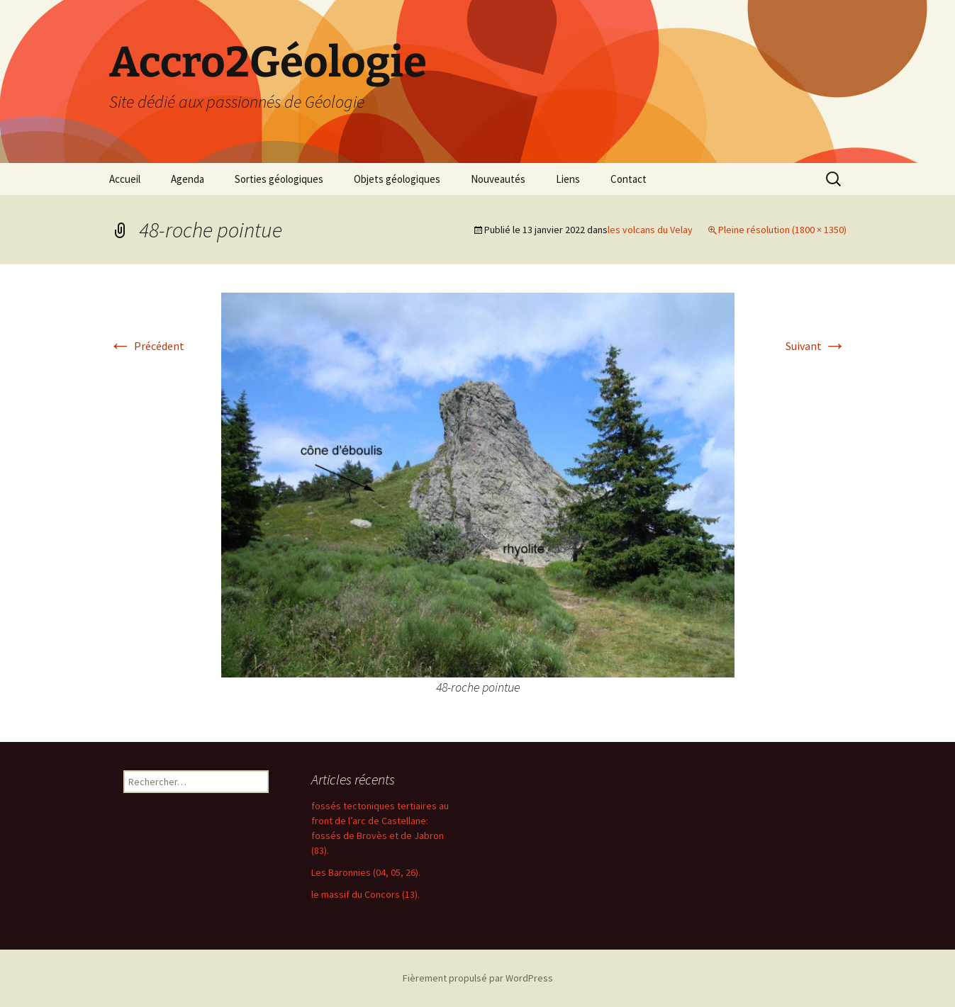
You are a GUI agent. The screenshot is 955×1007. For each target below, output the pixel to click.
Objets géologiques (397, 179)
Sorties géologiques (279, 179)
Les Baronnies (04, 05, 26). (365, 872)
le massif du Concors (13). (365, 894)
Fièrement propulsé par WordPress (478, 978)
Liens (568, 179)
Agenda (187, 179)
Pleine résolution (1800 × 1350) (782, 229)
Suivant (816, 346)
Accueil (124, 179)
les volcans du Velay (650, 229)
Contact (628, 179)
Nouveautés (498, 179)
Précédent (146, 346)
